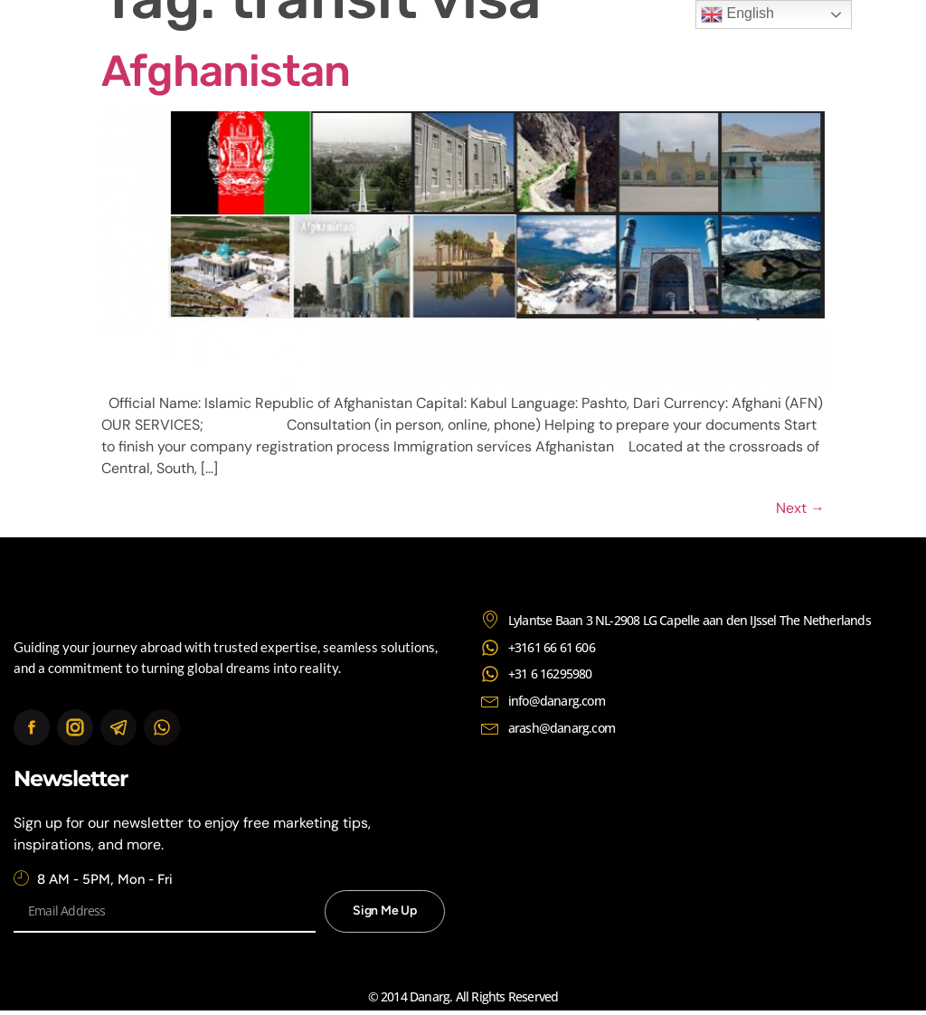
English (737, 14)
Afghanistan (225, 71)
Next (800, 507)
